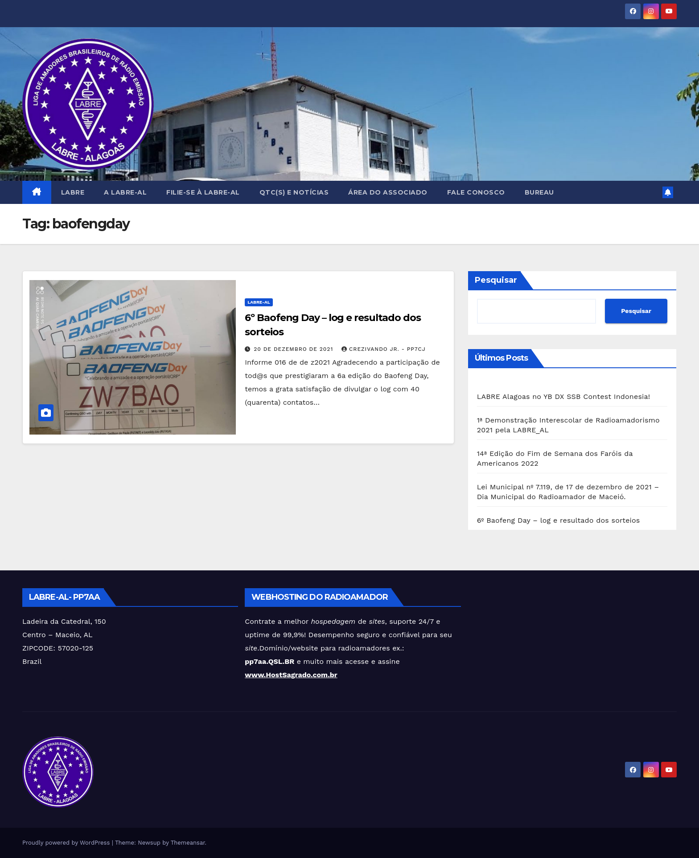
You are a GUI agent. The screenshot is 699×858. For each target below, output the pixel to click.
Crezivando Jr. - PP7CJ (383, 349)
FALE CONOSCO (476, 192)
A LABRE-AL (125, 192)
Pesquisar (496, 280)
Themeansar (188, 842)
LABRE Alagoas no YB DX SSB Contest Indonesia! (563, 396)
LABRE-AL (258, 302)
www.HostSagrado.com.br (291, 675)
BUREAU (539, 192)
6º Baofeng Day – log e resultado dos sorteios (558, 520)
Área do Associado (388, 192)
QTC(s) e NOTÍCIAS (294, 192)
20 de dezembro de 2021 (294, 349)
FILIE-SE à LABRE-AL (203, 192)
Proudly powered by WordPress (67, 842)
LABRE (73, 192)
